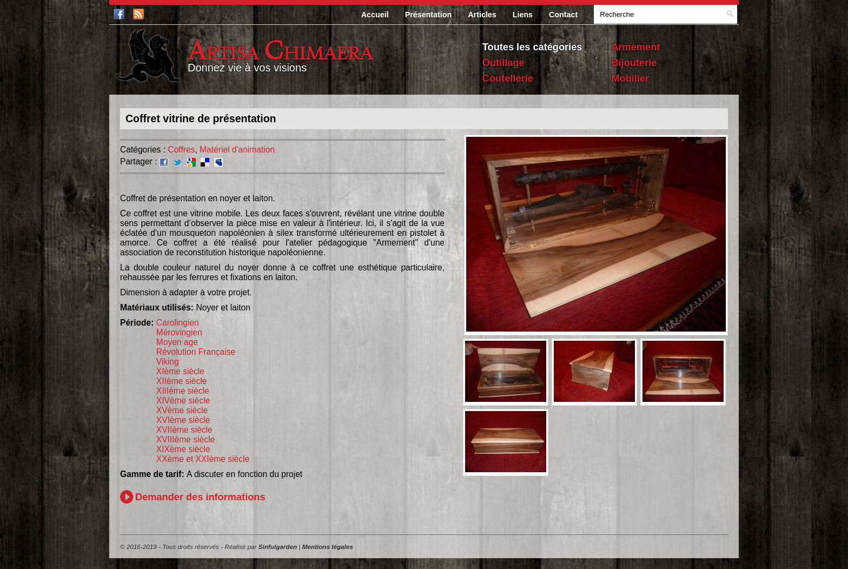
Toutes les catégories (532, 47)
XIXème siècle (183, 449)
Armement (635, 47)
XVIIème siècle (184, 429)
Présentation (428, 14)
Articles (482, 14)
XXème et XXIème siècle (202, 459)
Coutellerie (507, 78)
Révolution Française (195, 351)
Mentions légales (327, 546)
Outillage (503, 62)
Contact (563, 14)
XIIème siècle (181, 381)
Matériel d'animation (237, 149)
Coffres (181, 149)
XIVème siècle (183, 400)
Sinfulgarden (278, 546)
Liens (523, 14)
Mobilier (630, 78)
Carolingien (177, 322)
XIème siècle (180, 371)
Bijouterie (634, 62)
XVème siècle (182, 410)
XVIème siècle (183, 420)
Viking (167, 361)
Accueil (375, 14)
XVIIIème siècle (185, 439)
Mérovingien (179, 332)
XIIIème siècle (182, 390)
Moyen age (177, 342)
